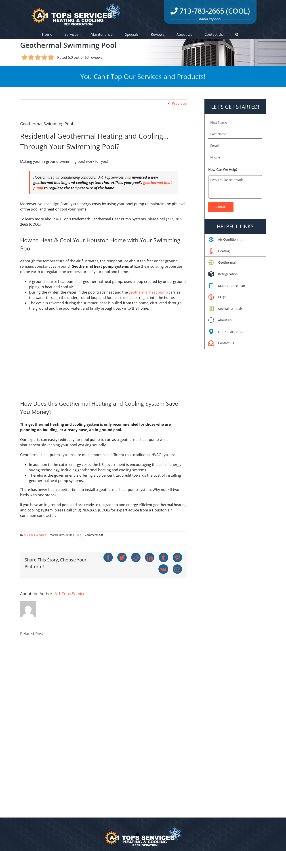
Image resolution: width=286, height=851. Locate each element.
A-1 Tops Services (35, 535)
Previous (179, 103)
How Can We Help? (222, 169)
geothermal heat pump (148, 292)
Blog (78, 535)
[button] (237, 34)
